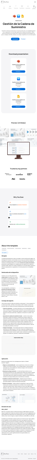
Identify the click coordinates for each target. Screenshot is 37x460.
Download (15, 39)
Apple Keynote (24, 248)
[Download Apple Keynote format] (18, 16)
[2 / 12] (10, 7)
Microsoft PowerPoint (10, 248)
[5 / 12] (28, 7)
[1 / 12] (4, 7)
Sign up (32, 453)
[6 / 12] (34, 7)
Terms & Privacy (15, 458)
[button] (5, 252)
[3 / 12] (16, 7)
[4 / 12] (22, 7)
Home (19, 453)
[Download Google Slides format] (22, 16)
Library (22, 453)
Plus (35, 453)
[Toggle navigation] (35, 2)
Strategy (29, 248)
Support (25, 453)
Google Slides (4, 248)
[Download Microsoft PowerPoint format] (14, 16)
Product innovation (18, 248)
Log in (29, 453)
